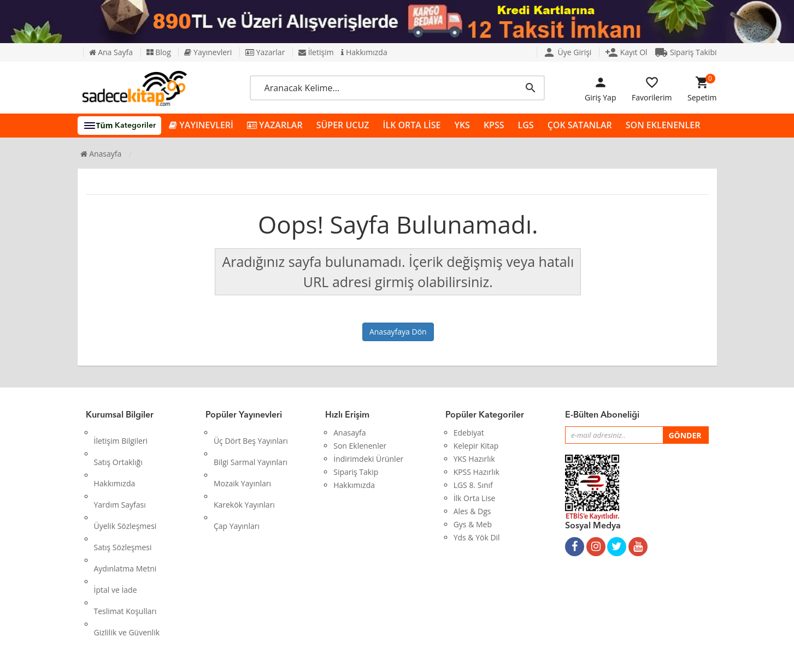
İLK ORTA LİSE (412, 125)
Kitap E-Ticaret (387, 632)
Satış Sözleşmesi (123, 498)
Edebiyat (469, 432)
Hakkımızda (364, 52)
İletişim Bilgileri (121, 432)
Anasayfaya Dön (398, 331)
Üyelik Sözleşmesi (125, 485)
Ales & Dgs (472, 511)
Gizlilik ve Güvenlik (127, 550)
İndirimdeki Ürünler (368, 459)
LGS (526, 125)
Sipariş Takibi (685, 52)
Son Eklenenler (359, 445)
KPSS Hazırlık (476, 472)
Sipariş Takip (355, 472)
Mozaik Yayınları (242, 459)
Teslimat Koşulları (125, 537)
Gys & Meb (473, 524)
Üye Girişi (567, 52)
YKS (461, 125)
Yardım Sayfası (120, 472)
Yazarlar (265, 52)
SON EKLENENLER (663, 125)
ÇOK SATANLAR (580, 125)
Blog (158, 52)
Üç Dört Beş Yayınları (251, 432)
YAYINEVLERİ (201, 125)
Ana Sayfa (111, 52)
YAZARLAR (275, 125)
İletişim (316, 52)
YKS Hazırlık (474, 459)
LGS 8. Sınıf (473, 485)
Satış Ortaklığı (118, 445)
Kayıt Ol (626, 52)
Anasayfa (101, 153)
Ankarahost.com (324, 632)
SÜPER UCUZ (342, 125)
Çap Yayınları (237, 485)
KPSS (494, 125)
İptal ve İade (115, 524)
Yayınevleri (208, 52)
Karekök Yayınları (244, 472)
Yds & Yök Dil (477, 537)
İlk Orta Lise (475, 498)
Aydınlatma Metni (125, 511)
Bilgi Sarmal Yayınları (250, 445)
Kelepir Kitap (476, 445)
